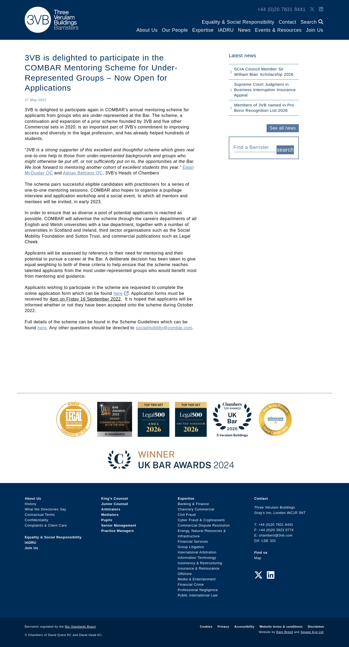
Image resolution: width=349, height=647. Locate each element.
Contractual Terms (40, 515)
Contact (287, 22)
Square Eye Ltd (312, 632)
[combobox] (255, 146)
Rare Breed (284, 632)
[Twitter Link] (312, 9)
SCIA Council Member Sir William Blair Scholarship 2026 (263, 72)
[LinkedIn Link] (321, 9)
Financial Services (193, 541)
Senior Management (118, 525)
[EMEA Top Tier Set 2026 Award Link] (153, 434)
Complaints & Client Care (46, 525)
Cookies (206, 626)
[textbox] (253, 147)
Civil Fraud (187, 515)
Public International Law (197, 595)
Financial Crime (191, 584)
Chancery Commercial (196, 509)
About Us (147, 30)
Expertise (203, 30)
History (30, 504)
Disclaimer (316, 626)
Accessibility (244, 626)
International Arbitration (197, 552)
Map (257, 558)
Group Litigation (191, 547)
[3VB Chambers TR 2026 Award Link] (232, 434)
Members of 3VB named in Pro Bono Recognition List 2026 (264, 108)
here (121, 293)
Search (312, 22)
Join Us (314, 30)
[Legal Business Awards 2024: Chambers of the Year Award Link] (73, 434)
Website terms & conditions (281, 626)
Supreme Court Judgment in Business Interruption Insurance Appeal (265, 89)
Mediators (110, 515)
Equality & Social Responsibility (238, 22)
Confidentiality (36, 520)
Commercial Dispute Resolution (204, 525)
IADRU (226, 30)
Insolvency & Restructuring (200, 563)
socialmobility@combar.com (164, 328)
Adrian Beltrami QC (83, 173)
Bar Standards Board (80, 626)
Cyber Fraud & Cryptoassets (201, 520)
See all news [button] (283, 128)
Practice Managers (117, 531)
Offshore (185, 574)
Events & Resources (278, 30)
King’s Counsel (114, 498)
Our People (175, 30)
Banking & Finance (193, 504)
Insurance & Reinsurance (199, 568)
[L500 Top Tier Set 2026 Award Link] (191, 434)
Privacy (223, 626)
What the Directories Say (45, 509)
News (244, 30)
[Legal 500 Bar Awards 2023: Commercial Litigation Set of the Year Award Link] (114, 434)
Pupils (106, 520)
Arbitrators (110, 509)
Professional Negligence (198, 590)
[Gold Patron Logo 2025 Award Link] (275, 434)
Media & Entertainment (197, 579)
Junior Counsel (114, 504)
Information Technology (197, 558)
